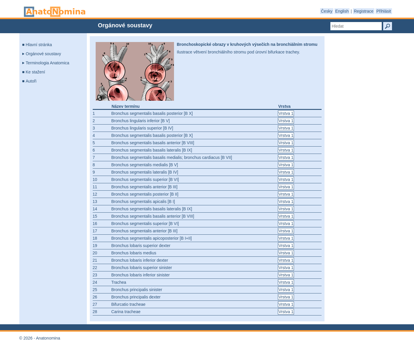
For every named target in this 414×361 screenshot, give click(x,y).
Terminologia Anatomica (48, 63)
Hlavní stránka (39, 44)
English (342, 11)
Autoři (31, 81)
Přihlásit (383, 11)
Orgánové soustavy (43, 53)
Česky (326, 11)
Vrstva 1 (285, 113)
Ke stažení (35, 72)
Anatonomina (54, 12)
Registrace (364, 11)
